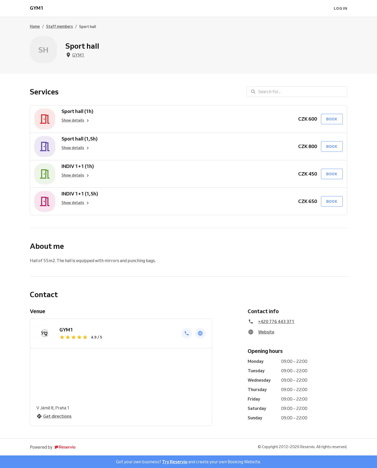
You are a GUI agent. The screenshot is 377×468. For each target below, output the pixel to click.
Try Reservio (174, 461)
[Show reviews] (117, 337)
